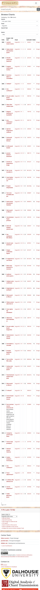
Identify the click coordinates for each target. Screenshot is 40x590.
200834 (29, 433)
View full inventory (7, 520)
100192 (29, 111)
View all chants (6, 518)
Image (38, 42)
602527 (29, 83)
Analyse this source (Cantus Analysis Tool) (13, 528)
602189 (29, 177)
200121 (29, 104)
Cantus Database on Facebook (9, 567)
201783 (29, 441)
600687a (29, 201)
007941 (29, 243)
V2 (21, 493)
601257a (29, 258)
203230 (29, 234)
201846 (29, 302)
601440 (29, 265)
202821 (29, 42)
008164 (29, 96)
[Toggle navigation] (36, 3)
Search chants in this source (9, 525)
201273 (29, 58)
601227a (29, 170)
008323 (29, 89)
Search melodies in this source (10, 526)
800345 (29, 473)
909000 (29, 210)
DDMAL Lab (4, 543)
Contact (4, 565)
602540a (29, 343)
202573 (29, 137)
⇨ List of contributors (6, 546)
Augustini (17, 42)
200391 (29, 146)
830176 (29, 120)
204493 (29, 448)
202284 (29, 49)
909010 (29, 390)
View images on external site (9, 521)
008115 (29, 153)
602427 (29, 366)
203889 (29, 404)
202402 (29, 480)
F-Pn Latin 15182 (8, 510)
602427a (29, 375)
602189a (29, 186)
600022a (29, 359)
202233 (29, 493)
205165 (29, 217)
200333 (29, 129)
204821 (29, 66)
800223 (29, 396)
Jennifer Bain (4, 540)
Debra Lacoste (5, 538)
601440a (29, 274)
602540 (29, 335)
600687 (29, 193)
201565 (29, 457)
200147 (29, 317)
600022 (29, 350)
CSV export (5, 523)
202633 (29, 75)
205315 (29, 309)
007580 (29, 487)
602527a (29, 288)
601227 (29, 161)
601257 (29, 250)
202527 (29, 226)
